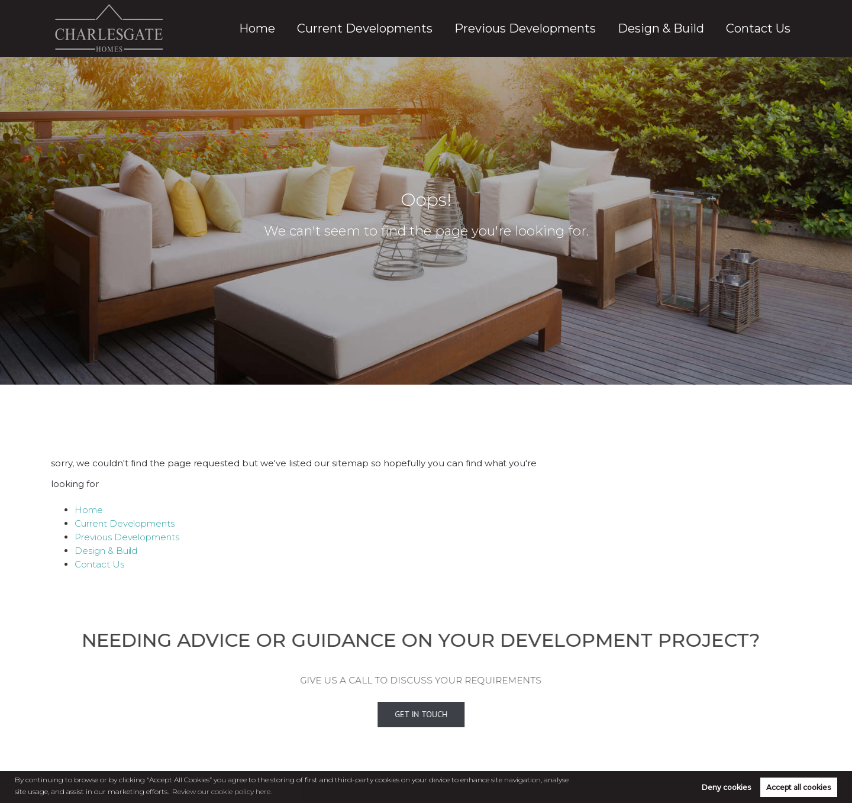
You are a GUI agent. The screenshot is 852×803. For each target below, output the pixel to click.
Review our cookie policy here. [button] (222, 791)
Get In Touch (405, 715)
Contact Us (767, 28)
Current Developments (469, 28)
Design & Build (691, 28)
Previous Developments (589, 28)
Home (386, 28)
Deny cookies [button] (726, 787)
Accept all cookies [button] (798, 787)
